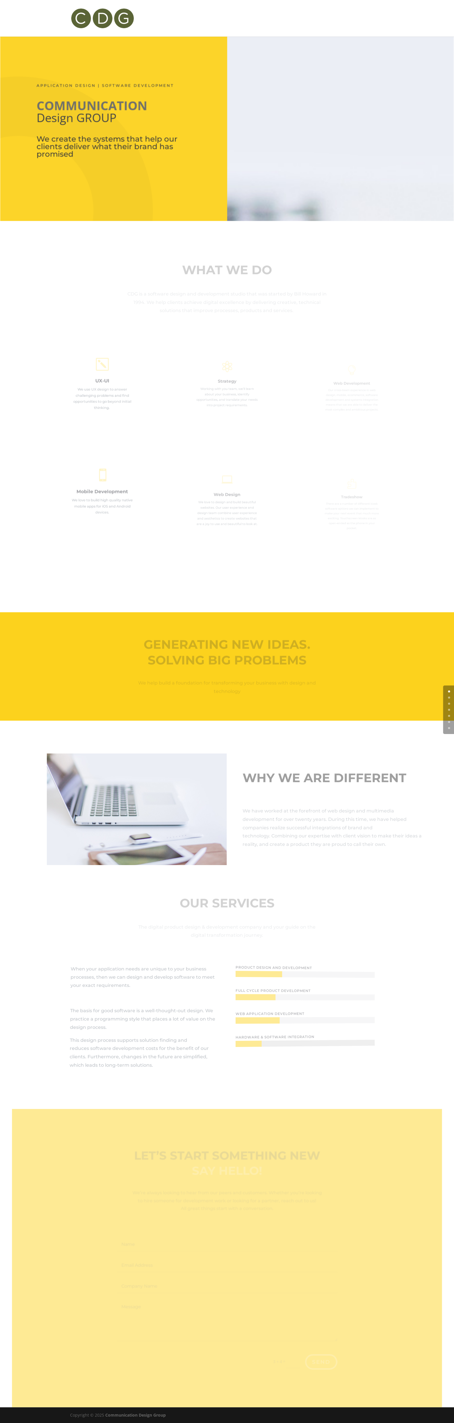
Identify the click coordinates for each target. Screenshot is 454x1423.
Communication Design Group (135, 1415)
